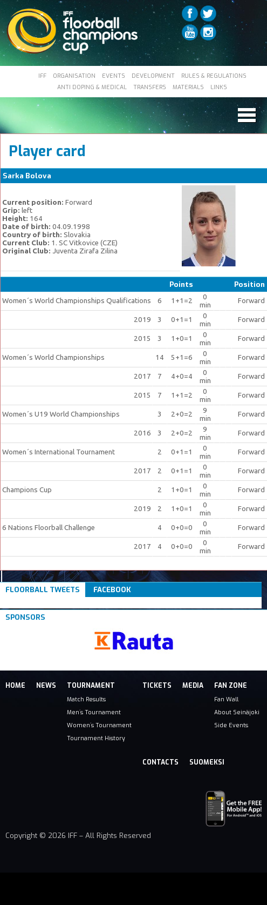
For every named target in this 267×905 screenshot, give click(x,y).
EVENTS (113, 75)
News (46, 685)
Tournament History (96, 738)
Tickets (157, 685)
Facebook (112, 589)
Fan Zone (230, 685)
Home (15, 685)
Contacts (160, 762)
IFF (42, 75)
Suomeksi (206, 762)
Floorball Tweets (42, 589)
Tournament (91, 685)
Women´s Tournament (99, 725)
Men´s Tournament (94, 712)
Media (192, 685)
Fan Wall (226, 699)
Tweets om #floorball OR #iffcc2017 (71, 602)
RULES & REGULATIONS (214, 75)
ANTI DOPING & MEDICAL (92, 87)
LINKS (218, 87)
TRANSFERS (149, 87)
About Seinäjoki (236, 712)
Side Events (231, 725)
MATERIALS (188, 87)
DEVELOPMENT (153, 75)
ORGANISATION (74, 75)
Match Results (86, 699)
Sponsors (25, 617)
